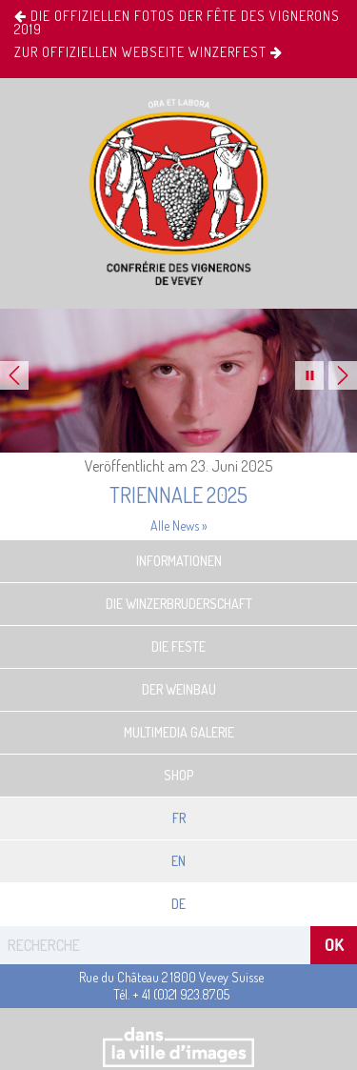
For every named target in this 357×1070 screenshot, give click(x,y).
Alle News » (179, 525)
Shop (178, 775)
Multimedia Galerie (179, 732)
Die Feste (178, 646)
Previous (14, 375)
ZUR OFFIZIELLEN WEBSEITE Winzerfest (148, 52)
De (178, 904)
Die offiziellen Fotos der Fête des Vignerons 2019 (177, 23)
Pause (309, 375)
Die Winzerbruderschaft (179, 604)
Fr (179, 818)
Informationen (179, 561)
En (178, 861)
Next (342, 375)
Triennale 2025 (178, 494)
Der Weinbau (179, 689)
